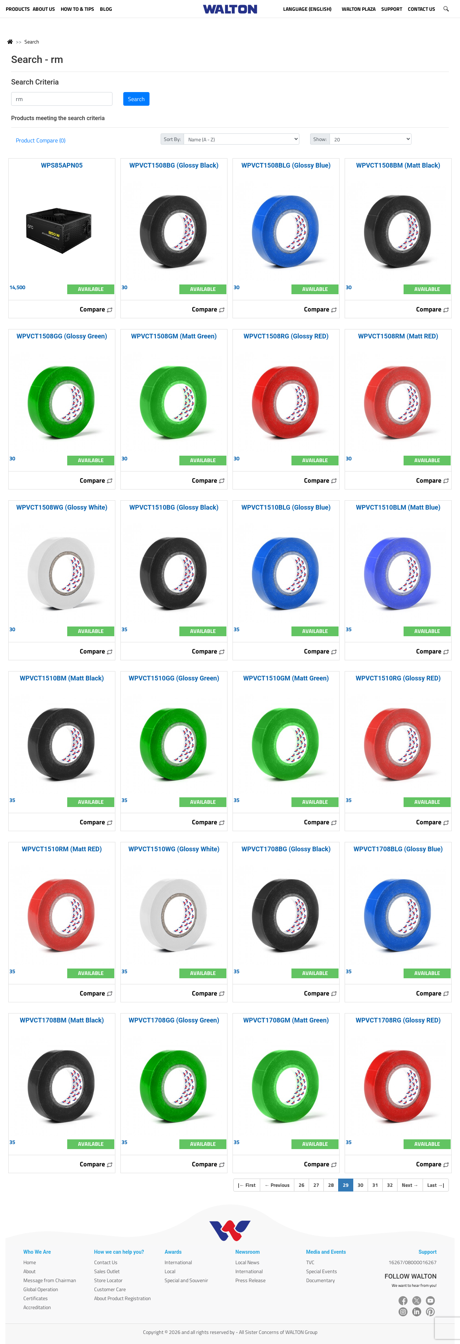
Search (31, 41)
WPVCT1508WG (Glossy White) (61, 507)
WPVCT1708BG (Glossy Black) (286, 849)
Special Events (321, 1271)
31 (375, 1185)
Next (410, 1185)
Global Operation (40, 1289)
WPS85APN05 (62, 165)
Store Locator (108, 1280)
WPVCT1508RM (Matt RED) (398, 336)
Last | (435, 1185)
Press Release (250, 1280)
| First (247, 1185)
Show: (320, 139)
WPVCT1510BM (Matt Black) (62, 678)
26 (301, 1185)
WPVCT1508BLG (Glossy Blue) (286, 165)
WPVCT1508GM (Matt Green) (174, 336)
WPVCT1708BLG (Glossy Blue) (398, 849)
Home (29, 1262)
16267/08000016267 (412, 1262)
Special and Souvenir (186, 1280)
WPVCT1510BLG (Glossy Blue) (286, 507)
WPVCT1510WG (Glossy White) (174, 849)
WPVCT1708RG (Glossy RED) (398, 1020)
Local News (247, 1262)
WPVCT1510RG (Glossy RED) (398, 678)
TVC (310, 1262)
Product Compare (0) (40, 140)
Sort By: (172, 139)
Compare (96, 309)
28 (331, 1185)
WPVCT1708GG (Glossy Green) (174, 1020)
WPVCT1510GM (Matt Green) (286, 678)
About (29, 1271)
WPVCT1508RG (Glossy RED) (286, 336)
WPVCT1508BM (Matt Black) (398, 165)
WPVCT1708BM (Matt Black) (62, 1020)
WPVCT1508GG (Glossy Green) (62, 336)
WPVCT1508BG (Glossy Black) (173, 165)
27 (316, 1185)
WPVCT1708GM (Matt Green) (286, 1020)
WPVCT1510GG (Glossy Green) (174, 678)
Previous (277, 1185)
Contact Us (106, 1262)
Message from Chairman (49, 1280)
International (178, 1262)
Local (170, 1271)
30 (360, 1185)
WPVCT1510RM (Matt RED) (62, 849)
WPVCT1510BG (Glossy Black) (173, 507)
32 (390, 1185)
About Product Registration (122, 1298)
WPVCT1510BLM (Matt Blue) (398, 507)
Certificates (35, 1298)
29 (348, 1185)
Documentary (320, 1280)
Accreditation (37, 1307)
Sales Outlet (107, 1271)
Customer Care (110, 1289)
